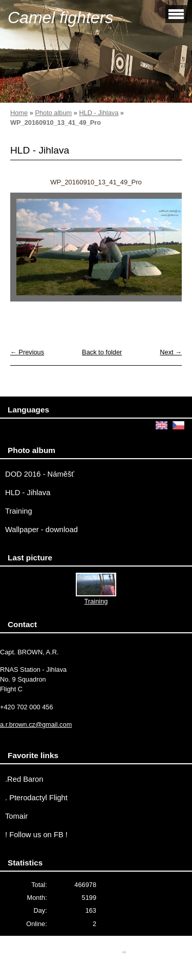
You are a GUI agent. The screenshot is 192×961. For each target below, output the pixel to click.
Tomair (16, 816)
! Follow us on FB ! (36, 835)
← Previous (27, 352)
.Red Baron (24, 779)
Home (19, 113)
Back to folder (102, 352)
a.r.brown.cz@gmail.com (36, 724)
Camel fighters (60, 17)
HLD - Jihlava (98, 113)
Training (18, 511)
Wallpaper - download (41, 529)
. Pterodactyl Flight (36, 798)
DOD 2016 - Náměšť (39, 474)
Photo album (53, 113)
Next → (171, 352)
